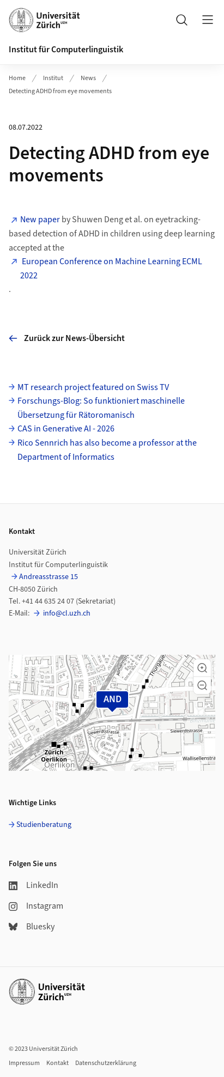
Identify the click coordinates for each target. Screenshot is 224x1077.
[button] (202, 668)
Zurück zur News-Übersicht (67, 338)
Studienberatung (43, 824)
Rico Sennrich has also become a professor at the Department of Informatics (107, 450)
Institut (53, 78)
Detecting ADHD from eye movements (60, 91)
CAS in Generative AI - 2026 (65, 429)
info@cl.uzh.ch (65, 613)
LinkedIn (33, 885)
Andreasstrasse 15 (48, 576)
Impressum (24, 1063)
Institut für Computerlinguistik (66, 50)
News (88, 78)
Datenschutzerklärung (105, 1063)
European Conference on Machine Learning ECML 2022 (111, 268)
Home (17, 78)
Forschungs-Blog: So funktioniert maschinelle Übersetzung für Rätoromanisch (101, 408)
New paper (40, 220)
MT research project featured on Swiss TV (93, 387)
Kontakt (57, 1063)
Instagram (36, 906)
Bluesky (32, 927)
